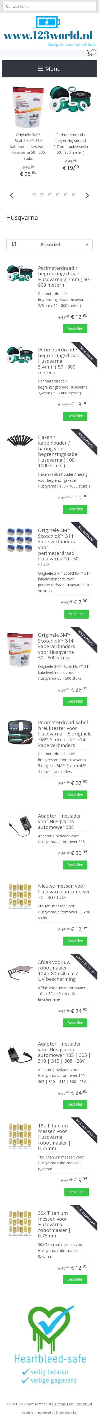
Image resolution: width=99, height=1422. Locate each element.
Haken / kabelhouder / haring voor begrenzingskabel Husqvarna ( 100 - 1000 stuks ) (58, 452)
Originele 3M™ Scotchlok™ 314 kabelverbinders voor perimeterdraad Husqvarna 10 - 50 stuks (58, 548)
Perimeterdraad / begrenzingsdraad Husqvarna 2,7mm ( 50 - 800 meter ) (65, 276)
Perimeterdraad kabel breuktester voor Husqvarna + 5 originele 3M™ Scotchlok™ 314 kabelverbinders (65, 734)
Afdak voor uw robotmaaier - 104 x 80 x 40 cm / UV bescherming (58, 970)
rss (71, 1404)
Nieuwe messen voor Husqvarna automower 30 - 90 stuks (64, 892)
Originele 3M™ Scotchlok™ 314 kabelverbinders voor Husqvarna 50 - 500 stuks (28, 146)
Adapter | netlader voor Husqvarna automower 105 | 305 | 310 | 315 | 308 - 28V (64, 1052)
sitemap (60, 1404)
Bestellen (75, 328)
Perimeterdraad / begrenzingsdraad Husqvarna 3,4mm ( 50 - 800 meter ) (58, 361)
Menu (49, 68)
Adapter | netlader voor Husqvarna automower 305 (59, 821)
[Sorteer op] (50, 244)
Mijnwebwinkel (66, 1412)
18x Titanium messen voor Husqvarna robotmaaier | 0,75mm (54, 1137)
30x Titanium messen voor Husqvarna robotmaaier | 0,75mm (54, 1224)
